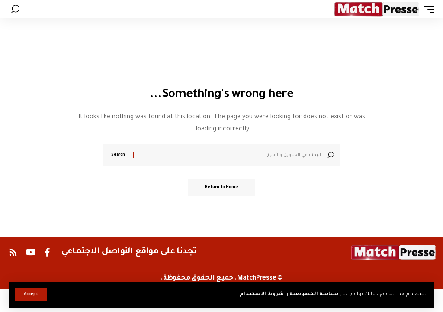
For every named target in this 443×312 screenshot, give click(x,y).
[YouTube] (31, 252)
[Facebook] (47, 252)
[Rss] (12, 252)
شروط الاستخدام (261, 294)
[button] (31, 294)
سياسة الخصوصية (313, 294)
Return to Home (221, 187)
